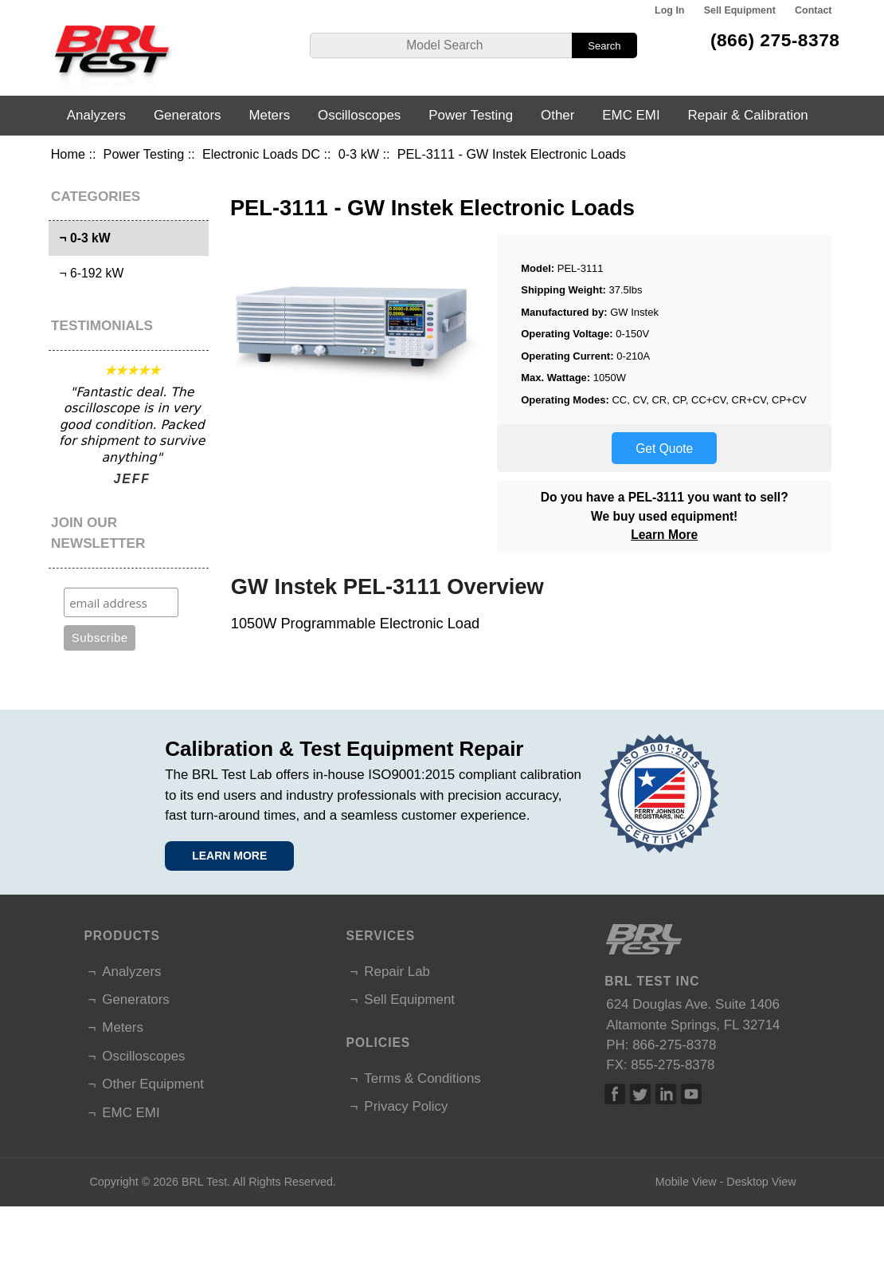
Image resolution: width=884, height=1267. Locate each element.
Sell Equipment (740, 10)
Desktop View (761, 1181)
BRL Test (204, 1181)
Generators (187, 115)
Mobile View (686, 1181)
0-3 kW (358, 154)
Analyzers (96, 115)
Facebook (614, 1094)
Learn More (664, 534)
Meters (269, 115)
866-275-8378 (674, 1045)
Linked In (665, 1094)
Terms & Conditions (422, 1078)
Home (68, 154)
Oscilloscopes (359, 115)
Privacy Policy (406, 1106)
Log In (669, 10)
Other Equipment (153, 1084)
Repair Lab (397, 971)
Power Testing (144, 154)
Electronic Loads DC (261, 154)
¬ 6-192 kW (88, 273)
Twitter (640, 1094)
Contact (813, 10)
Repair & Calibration (748, 115)
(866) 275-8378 (775, 40)
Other (557, 115)
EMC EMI (630, 115)
